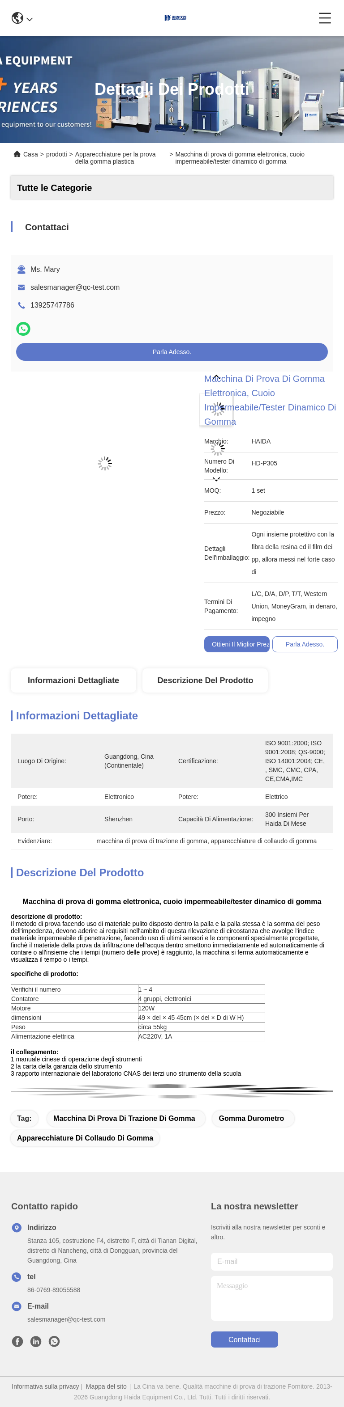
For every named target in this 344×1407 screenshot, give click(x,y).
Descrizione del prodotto (205, 680)
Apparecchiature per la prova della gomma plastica (115, 158)
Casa (30, 154)
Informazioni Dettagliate (73, 680)
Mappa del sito (106, 1386)
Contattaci (244, 1340)
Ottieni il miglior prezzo (244, 644)
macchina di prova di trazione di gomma (124, 1118)
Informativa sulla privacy (45, 1386)
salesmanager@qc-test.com (75, 287)
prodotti (56, 154)
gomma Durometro (251, 1118)
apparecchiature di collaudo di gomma (85, 1138)
